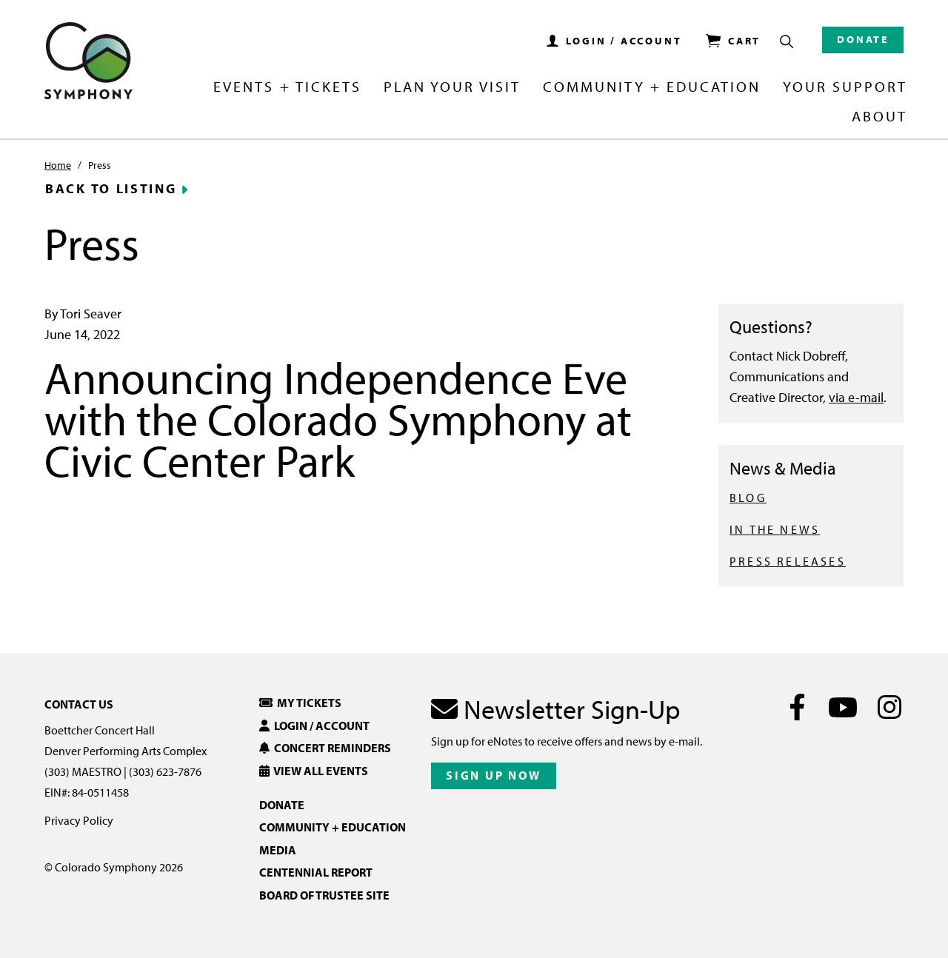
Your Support (845, 87)
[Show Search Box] (786, 41)
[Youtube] (843, 707)
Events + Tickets (287, 87)
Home (57, 165)
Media (277, 850)
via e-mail (856, 397)
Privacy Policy (78, 820)
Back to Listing (111, 188)
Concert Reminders (325, 747)
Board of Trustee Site (324, 895)
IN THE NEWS (775, 529)
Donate (863, 39)
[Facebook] (797, 707)
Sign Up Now (493, 775)
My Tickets (300, 702)
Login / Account (314, 725)
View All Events (313, 770)
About (879, 117)
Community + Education (652, 87)
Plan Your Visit (452, 87)
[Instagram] (889, 707)
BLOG (748, 497)
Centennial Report (316, 872)
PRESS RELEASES (788, 561)
